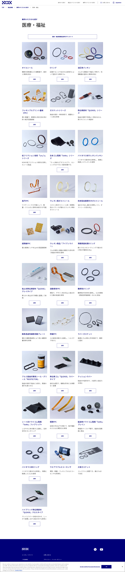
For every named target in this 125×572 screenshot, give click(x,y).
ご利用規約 (25, 559)
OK (106, 566)
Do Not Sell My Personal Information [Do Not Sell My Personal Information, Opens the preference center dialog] (90, 566)
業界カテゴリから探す (89, 2)
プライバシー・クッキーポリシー (53, 559)
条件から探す (61, 2)
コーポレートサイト (27, 555)
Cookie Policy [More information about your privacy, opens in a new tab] (18, 570)
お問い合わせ (105, 2)
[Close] (122, 566)
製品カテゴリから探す (74, 2)
